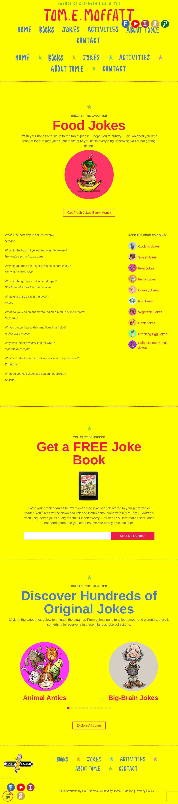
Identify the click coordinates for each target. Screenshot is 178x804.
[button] (68, 708)
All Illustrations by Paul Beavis (78, 791)
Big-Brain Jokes (133, 697)
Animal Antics (44, 697)
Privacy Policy (145, 791)
